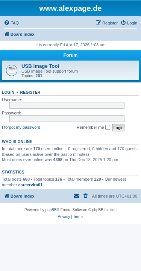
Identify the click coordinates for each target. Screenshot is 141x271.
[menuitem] (11, 22)
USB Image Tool (40, 66)
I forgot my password (21, 127)
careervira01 (30, 185)
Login (8, 92)
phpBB (51, 210)
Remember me (93, 127)
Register (30, 92)
